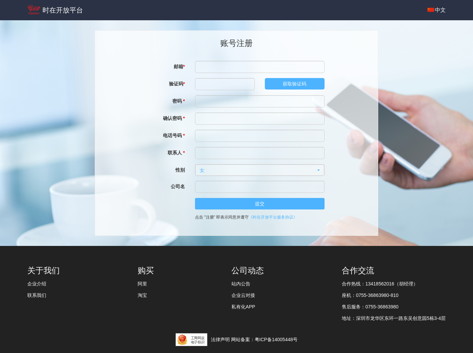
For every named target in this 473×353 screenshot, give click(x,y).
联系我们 (36, 295)
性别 (180, 170)
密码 (178, 101)
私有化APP (243, 306)
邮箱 (179, 66)
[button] (259, 170)
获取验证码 (294, 83)
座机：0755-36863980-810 (370, 295)
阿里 (142, 283)
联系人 (176, 152)
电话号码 (174, 135)
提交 (260, 203)
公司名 (178, 186)
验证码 (177, 83)
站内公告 (240, 283)
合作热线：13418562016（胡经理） (380, 283)
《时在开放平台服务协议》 (273, 217)
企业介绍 (36, 283)
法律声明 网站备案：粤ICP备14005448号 (254, 339)
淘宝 (142, 295)
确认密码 (174, 118)
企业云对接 (243, 295)
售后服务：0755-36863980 (370, 306)
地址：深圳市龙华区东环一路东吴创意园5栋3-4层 (394, 318)
